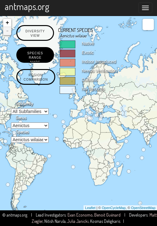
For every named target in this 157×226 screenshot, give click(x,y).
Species (22, 131)
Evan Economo (80, 215)
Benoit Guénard (107, 215)
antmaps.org (27, 6)
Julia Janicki (78, 221)
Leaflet (90, 208)
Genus (21, 117)
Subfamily (24, 103)
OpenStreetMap (143, 208)
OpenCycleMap (114, 208)
